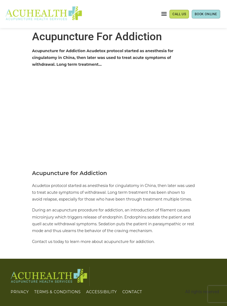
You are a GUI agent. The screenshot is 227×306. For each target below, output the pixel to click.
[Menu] (164, 14)
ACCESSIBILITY (101, 291)
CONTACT (132, 291)
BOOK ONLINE (206, 14)
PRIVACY (20, 291)
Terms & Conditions (57, 291)
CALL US (179, 14)
